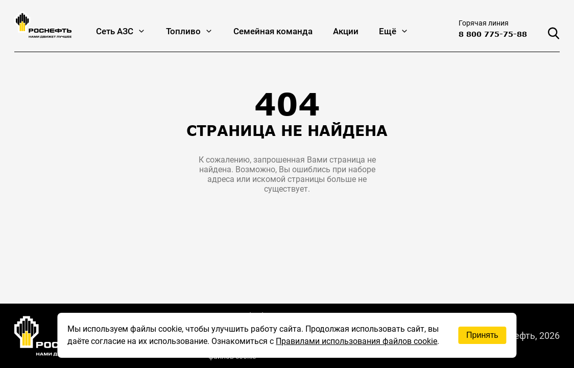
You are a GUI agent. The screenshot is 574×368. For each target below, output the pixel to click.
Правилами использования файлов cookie (356, 341)
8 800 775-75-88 (493, 34)
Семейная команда (273, 31)
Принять (482, 335)
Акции (345, 31)
